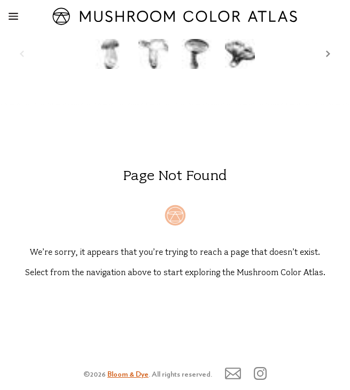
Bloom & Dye (128, 374)
